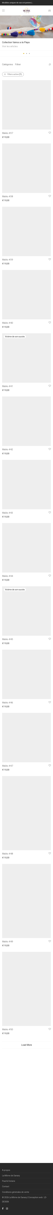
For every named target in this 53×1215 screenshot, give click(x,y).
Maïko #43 (7, 684)
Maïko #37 (7, 157)
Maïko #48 (7, 1111)
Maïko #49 (7, 1186)
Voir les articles (10, 46)
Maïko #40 (7, 421)
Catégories (7, 64)
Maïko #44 (7, 772)
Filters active (14, 74)
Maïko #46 (7, 948)
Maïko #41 (7, 509)
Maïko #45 (7, 860)
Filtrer (18, 64)
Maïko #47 (7, 1036)
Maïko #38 (7, 245)
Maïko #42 (7, 597)
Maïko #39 (7, 333)
